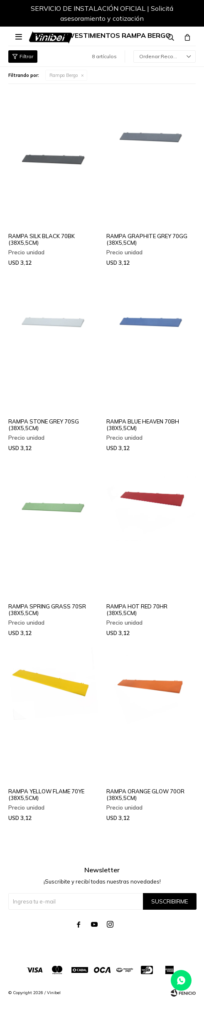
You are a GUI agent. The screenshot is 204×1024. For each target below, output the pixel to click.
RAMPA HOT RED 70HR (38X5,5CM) (136, 609)
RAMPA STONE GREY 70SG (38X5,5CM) (43, 424)
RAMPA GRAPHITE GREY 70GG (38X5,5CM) (146, 239)
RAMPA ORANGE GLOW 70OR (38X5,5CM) (145, 794)
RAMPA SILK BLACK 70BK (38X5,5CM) (41, 239)
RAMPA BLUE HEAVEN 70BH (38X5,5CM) (142, 424)
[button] (181, 14)
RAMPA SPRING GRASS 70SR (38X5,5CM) (47, 609)
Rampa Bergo (63, 75)
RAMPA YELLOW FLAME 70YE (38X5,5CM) (46, 794)
